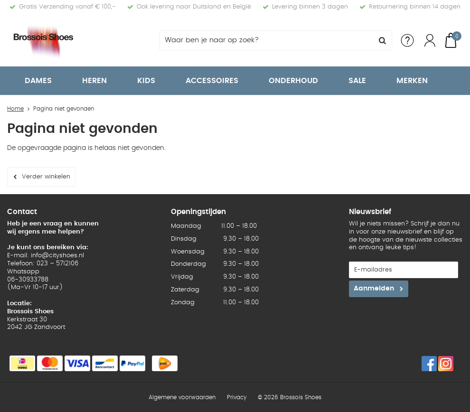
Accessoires (212, 80)
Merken (412, 80)
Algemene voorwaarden (182, 397)
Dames (38, 80)
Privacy (236, 397)
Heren (94, 80)
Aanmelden (374, 288)
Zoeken (382, 40)
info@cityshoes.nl (57, 256)
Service (407, 40)
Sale (357, 80)
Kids (146, 80)
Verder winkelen (46, 177)
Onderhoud (293, 80)
